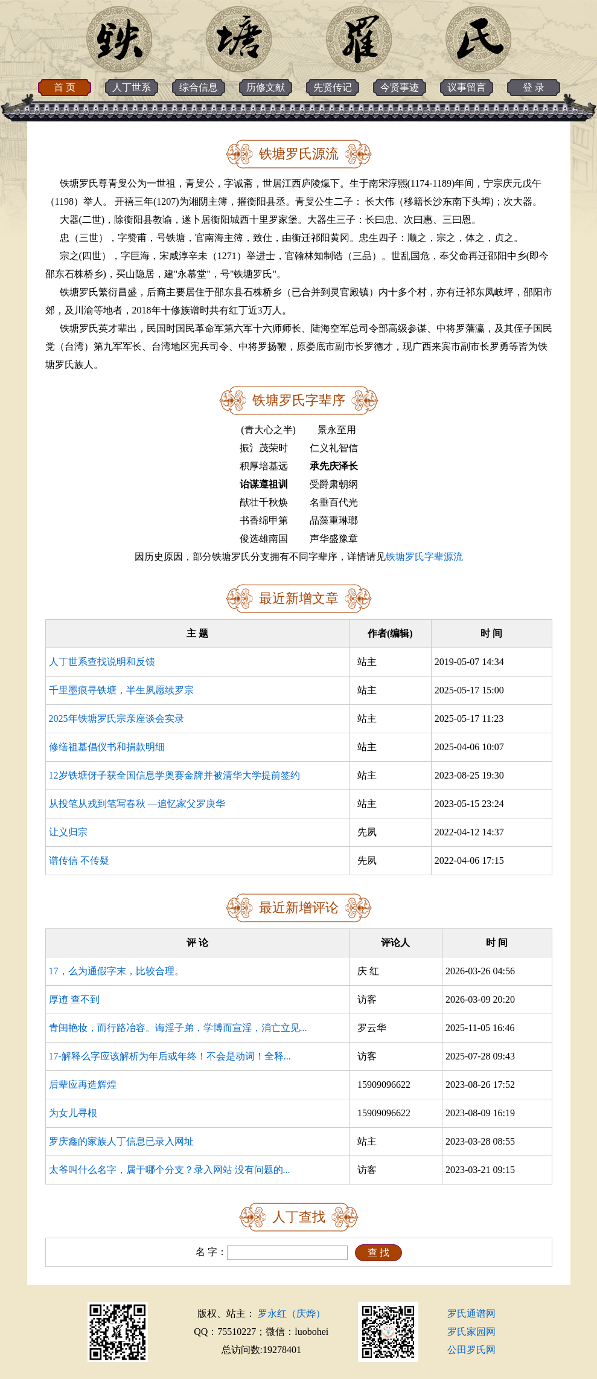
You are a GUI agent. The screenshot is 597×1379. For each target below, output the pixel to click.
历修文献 (265, 87)
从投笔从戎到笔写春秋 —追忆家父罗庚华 (137, 804)
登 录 (533, 87)
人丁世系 (131, 87)
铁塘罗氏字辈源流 (424, 556)
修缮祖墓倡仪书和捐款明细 (107, 747)
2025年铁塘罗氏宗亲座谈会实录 (116, 718)
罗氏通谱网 (471, 1313)
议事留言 (466, 87)
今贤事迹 (399, 87)
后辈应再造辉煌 (83, 1084)
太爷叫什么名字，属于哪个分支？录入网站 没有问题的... (169, 1170)
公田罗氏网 (471, 1350)
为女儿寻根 (73, 1113)
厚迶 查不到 (74, 999)
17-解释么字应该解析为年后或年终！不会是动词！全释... (170, 1056)
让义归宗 (68, 832)
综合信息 (198, 87)
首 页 (64, 87)
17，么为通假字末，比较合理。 (116, 971)
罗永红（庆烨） (291, 1313)
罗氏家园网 (471, 1331)
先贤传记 (332, 87)
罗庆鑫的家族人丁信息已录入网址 (121, 1141)
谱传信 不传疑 (79, 860)
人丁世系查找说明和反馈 (102, 662)
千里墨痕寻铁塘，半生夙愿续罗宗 (121, 690)
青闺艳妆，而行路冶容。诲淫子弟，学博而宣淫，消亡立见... (178, 1028)
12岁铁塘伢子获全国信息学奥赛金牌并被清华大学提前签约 (174, 775)
